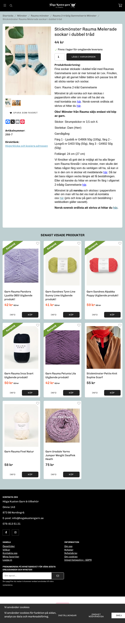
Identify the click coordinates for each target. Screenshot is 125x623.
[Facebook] (7, 122)
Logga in (7, 559)
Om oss (68, 546)
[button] (30, 315)
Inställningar (67, 615)
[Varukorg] (120, 5)
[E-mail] (17, 122)
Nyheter (68, 549)
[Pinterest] (22, 122)
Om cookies (70, 556)
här (79, 101)
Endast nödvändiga (96, 615)
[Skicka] (57, 575)
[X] (12, 122)
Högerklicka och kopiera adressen (26, 145)
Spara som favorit (24, 113)
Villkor (6, 549)
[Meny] (5, 5)
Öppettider (9, 546)
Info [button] (12, 315)
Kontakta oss (10, 553)
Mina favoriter (11, 556)
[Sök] (11, 5)
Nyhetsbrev (70, 553)
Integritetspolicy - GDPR (78, 559)
